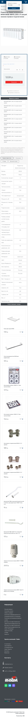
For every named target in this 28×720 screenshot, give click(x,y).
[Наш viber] (14, 686)
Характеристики (6, 158)
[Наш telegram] (10, 686)
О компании (7, 643)
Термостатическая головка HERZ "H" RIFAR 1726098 (13, 561)
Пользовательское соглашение (12, 616)
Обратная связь (8, 630)
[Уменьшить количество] (17, 70)
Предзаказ (14, 82)
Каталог (3, 6)
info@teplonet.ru (8, 664)
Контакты (6, 651)
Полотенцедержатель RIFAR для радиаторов (11, 357)
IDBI (23, 715)
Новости (6, 634)
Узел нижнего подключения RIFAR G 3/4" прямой (13, 444)
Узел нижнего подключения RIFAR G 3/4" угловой (13, 473)
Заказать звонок (8, 667)
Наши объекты (8, 649)
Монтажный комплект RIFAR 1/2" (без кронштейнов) (12, 415)
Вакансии (6, 652)
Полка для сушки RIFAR (9, 328)
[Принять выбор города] (14, 8)
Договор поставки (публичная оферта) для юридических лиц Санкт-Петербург (12, 627)
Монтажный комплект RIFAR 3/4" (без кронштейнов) (12, 386)
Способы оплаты (8, 611)
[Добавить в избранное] (20, 332)
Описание (18, 158)
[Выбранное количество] (19, 70)
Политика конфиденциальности (12, 614)
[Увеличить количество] (22, 70)
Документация (13, 161)
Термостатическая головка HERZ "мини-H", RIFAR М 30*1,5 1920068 (14, 590)
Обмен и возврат (8, 612)
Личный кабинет (8, 609)
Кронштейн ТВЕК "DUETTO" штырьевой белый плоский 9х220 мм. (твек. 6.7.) (13, 532)
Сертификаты (7, 645)
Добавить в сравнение (14, 90)
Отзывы (4, 161)
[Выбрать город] (14, 5)
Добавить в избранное (14, 92)
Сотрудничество (8, 647)
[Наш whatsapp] (6, 686)
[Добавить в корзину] (23, 332)
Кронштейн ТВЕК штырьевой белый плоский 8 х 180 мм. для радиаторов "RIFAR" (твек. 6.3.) (14, 503)
